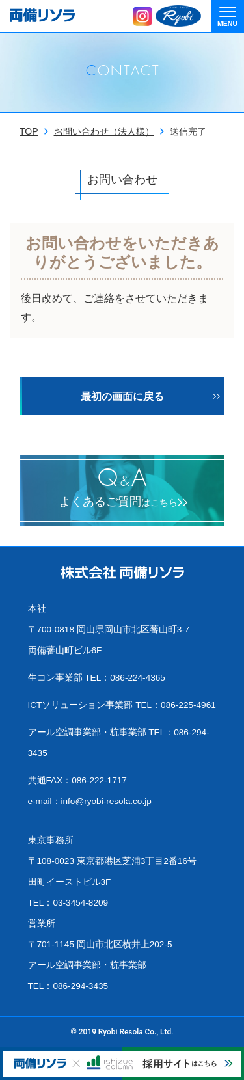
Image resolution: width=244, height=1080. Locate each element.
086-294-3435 (80, 986)
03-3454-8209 (80, 903)
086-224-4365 (137, 677)
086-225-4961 (188, 705)
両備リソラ (42, 15)
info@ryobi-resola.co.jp (106, 801)
